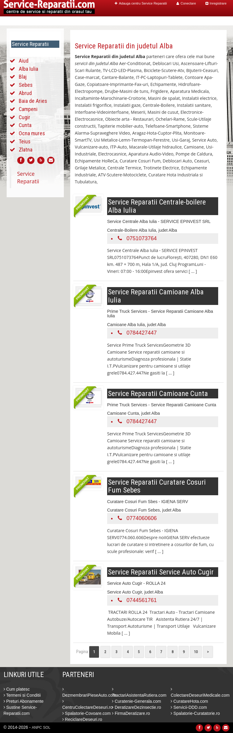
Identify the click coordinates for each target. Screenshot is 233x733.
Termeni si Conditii (22, 695)
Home (107, 21)
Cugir (24, 117)
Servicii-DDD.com (189, 707)
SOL (46, 727)
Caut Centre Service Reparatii (151, 21)
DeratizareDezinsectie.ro (136, 707)
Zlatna (25, 149)
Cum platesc (17, 689)
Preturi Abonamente (24, 701)
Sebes (26, 85)
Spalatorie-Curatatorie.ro (195, 713)
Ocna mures (32, 133)
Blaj (23, 77)
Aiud (23, 60)
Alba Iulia (28, 69)
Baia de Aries (33, 101)
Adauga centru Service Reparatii (141, 3)
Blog (195, 21)
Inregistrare (216, 3)
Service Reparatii (28, 177)
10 (196, 652)
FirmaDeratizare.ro (131, 713)
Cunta (25, 125)
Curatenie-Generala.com (136, 701)
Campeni (28, 109)
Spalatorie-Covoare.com (86, 713)
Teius (25, 141)
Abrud (25, 93)
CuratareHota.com (189, 701)
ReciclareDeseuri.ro (82, 719)
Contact (213, 21)
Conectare (186, 3)
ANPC (37, 727)
